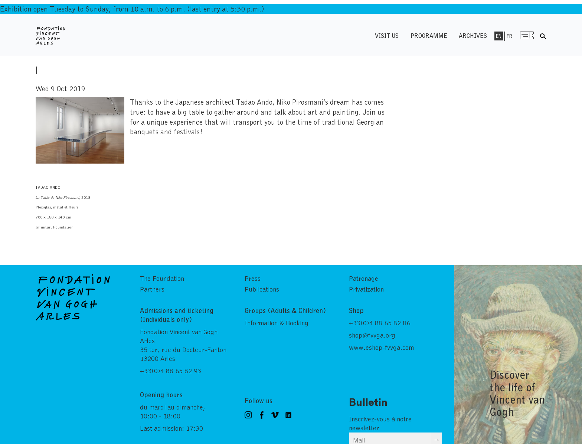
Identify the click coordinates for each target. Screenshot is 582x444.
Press (253, 278)
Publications (262, 289)
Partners (152, 289)
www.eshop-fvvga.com (381, 347)
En (498, 36)
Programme (429, 35)
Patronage (363, 278)
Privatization (366, 289)
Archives (473, 35)
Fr (509, 36)
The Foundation (162, 278)
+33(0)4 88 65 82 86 (379, 323)
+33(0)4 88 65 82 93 (170, 370)
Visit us (387, 35)
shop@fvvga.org (372, 335)
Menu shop (526, 35)
